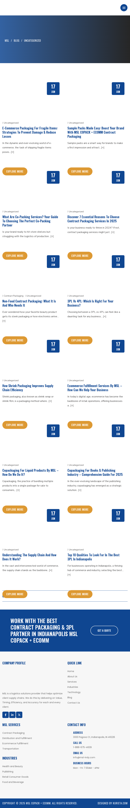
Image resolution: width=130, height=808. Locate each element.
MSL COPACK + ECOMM (38, 803)
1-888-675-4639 (82, 747)
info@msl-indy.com (84, 757)
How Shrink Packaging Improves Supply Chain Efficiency (27, 387)
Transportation (10, 748)
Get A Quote (104, 630)
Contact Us (73, 702)
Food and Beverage (13, 782)
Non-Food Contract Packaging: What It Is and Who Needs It (29, 303)
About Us (72, 676)
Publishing (7, 771)
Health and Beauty (12, 766)
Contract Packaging (12, 295)
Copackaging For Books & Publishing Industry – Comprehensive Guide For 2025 (95, 472)
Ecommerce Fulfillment (15, 743)
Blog (69, 697)
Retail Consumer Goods (15, 776)
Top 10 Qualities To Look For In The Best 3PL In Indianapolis (93, 556)
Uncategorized (10, 122)
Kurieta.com (120, 803)
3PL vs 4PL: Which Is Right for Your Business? (90, 303)
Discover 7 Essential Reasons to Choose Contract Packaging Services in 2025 (93, 218)
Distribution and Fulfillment (17, 738)
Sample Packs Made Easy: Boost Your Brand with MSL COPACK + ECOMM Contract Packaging (95, 132)
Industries (72, 687)
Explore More (14, 171)
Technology (74, 692)
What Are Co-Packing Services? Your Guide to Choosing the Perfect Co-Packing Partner (30, 220)
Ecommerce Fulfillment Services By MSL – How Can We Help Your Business (94, 387)
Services (72, 681)
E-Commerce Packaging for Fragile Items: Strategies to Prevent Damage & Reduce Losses (30, 132)
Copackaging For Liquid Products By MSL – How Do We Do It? (30, 472)
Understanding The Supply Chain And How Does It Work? (29, 556)
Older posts (10, 596)
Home (70, 671)
